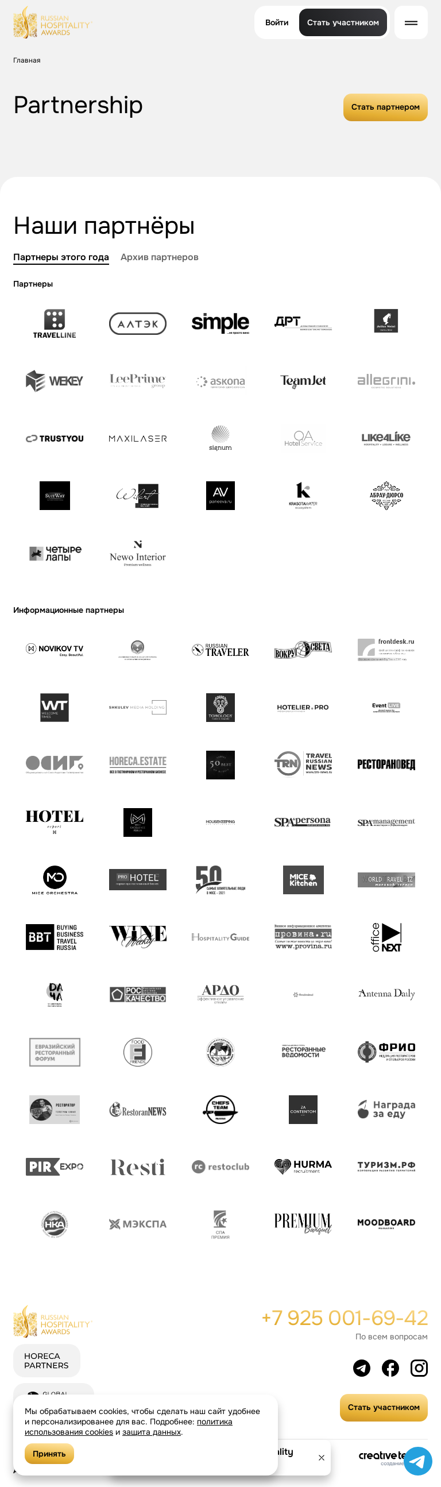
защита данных (151, 1432)
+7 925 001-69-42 (344, 1318)
